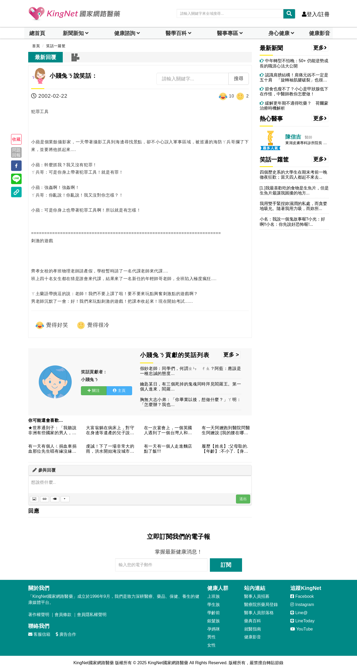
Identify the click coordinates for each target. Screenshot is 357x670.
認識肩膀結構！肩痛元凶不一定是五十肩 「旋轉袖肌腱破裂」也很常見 (294, 77)
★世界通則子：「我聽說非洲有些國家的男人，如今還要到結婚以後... (52, 431)
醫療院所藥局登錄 (261, 604)
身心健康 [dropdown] (279, 33)
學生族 (213, 604)
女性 (211, 645)
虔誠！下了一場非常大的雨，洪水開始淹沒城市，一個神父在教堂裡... (110, 449)
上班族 (213, 596)
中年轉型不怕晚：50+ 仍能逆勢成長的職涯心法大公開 (294, 63)
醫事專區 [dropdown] (227, 33)
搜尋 (238, 78)
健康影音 (319, 33)
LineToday (302, 621)
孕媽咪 (213, 629)
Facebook (302, 596)
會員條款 (63, 614)
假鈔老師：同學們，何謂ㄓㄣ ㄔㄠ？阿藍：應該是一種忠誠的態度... (190, 371)
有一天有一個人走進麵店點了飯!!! (168, 448)
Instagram (302, 604)
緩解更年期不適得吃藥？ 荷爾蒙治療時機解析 (294, 105)
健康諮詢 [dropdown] (124, 33)
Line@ (298, 612)
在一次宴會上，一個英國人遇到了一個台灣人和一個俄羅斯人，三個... (168, 431)
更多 (320, 48)
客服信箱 (39, 634)
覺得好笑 (51, 325)
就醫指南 (252, 629)
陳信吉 (293, 137)
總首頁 (37, 33)
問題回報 (16, 152)
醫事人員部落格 (259, 612)
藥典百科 (252, 621)
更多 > (231, 355)
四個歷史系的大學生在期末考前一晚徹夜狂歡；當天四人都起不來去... (293, 174)
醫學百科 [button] (176, 33)
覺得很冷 (92, 325)
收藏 (16, 139)
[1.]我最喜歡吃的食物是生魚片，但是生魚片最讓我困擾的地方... (294, 190)
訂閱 (226, 565)
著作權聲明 (38, 614)
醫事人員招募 (256, 596)
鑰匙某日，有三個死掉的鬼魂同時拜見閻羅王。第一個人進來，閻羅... (190, 386)
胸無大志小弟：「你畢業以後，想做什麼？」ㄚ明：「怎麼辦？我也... (190, 402)
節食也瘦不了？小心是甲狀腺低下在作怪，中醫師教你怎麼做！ (294, 91)
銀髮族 (213, 621)
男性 (211, 637)
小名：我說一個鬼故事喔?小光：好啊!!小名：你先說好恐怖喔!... (292, 221)
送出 (243, 499)
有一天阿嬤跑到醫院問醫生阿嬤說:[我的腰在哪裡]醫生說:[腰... (226, 431)
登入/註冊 (316, 14)
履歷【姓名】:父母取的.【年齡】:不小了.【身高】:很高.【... (225, 449)
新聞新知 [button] (73, 33)
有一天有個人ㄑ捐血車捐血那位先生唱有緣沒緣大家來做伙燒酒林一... (52, 449)
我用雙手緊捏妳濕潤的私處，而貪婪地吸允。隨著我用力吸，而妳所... (293, 206)
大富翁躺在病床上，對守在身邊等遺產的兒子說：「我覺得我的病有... (110, 431)
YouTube (301, 629)
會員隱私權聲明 (92, 614)
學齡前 (213, 612)
